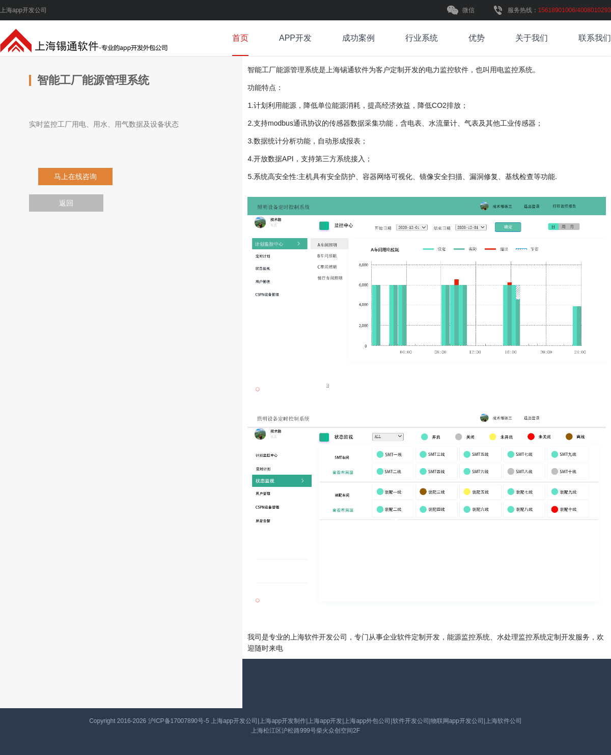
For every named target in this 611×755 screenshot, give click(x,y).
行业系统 (421, 38)
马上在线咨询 (75, 176)
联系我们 (594, 38)
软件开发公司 (318, 637)
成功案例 (358, 38)
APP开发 (295, 38)
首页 (240, 38)
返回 (66, 203)
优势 (476, 38)
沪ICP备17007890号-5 (179, 720)
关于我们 (531, 38)
